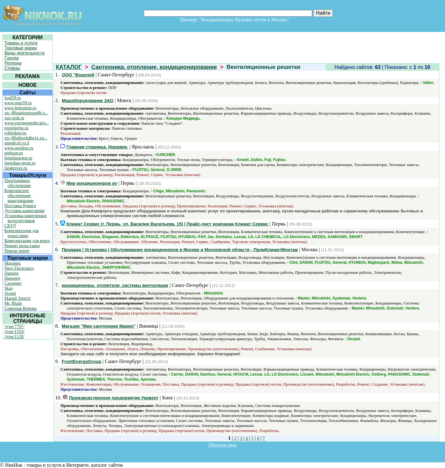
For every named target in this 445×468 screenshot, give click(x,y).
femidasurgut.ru (18, 158)
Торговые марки (20, 47)
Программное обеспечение (17, 183)
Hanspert (12, 278)
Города (11, 57)
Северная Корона (20, 308)
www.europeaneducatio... (26, 123)
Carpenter (13, 283)
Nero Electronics (19, 268)
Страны (12, 67)
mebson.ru (13, 153)
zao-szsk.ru (14, 118)
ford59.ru (12, 98)
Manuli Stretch (17, 298)
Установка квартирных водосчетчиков (25, 218)
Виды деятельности (24, 52)
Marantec (12, 263)
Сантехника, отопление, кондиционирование (154, 67)
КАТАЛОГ (69, 67)
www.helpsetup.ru (20, 108)
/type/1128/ (14, 336)
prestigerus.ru (16, 128)
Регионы (13, 62)
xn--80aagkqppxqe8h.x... (26, 113)
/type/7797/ (14, 326)
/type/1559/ (14, 331)
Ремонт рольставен (22, 245)
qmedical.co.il (16, 143)
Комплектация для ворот (27, 240)
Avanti (10, 293)
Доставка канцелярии (24, 210)
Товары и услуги (21, 42)
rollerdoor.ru (15, 133)
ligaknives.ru (15, 168)
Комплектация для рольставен (21, 233)
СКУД (10, 225)
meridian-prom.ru (19, 163)
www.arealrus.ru (18, 148)
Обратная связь (222, 445)
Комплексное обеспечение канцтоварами (19, 195)
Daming (11, 273)
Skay (8, 288)
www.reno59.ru (18, 103)
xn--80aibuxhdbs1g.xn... (25, 138)
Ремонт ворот (16, 250)
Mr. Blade (13, 303)
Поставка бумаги (20, 205)
